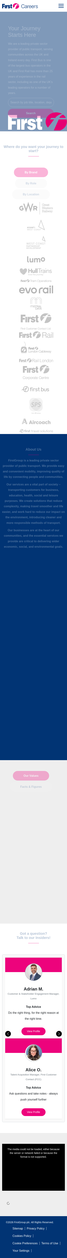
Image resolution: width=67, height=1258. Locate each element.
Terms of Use (49, 1243)
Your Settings (21, 1250)
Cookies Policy (22, 1235)
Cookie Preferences (25, 1243)
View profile (33, 1031)
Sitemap (18, 1228)
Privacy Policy (36, 1228)
